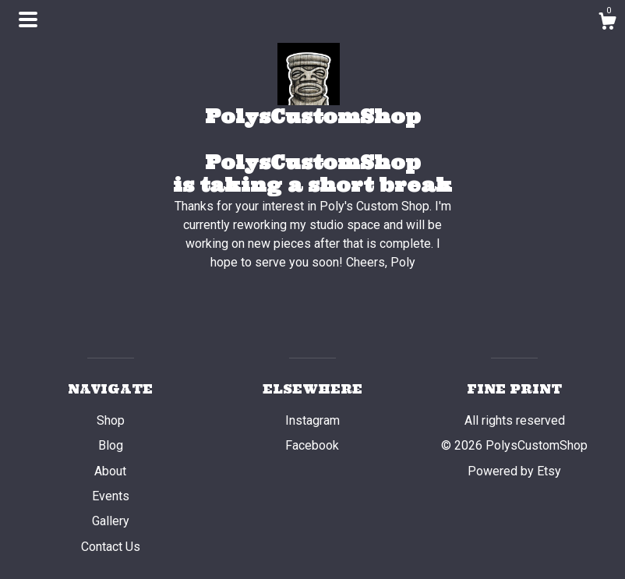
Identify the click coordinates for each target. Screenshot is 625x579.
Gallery (110, 521)
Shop (111, 420)
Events (110, 496)
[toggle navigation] (28, 19)
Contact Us (110, 546)
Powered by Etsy (514, 471)
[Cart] (607, 23)
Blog (110, 445)
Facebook (312, 445)
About (110, 471)
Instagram (312, 420)
